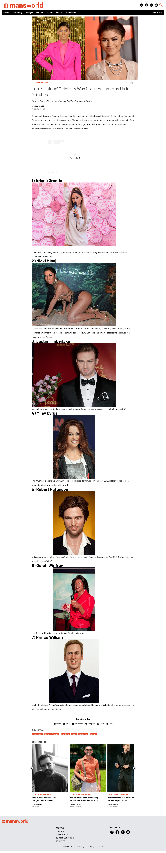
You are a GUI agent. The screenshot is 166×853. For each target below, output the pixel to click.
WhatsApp (77, 724)
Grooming (17, 12)
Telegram (90, 724)
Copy (109, 724)
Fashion (6, 12)
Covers (50, 12)
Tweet (66, 724)
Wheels (59, 12)
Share (57, 724)
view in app (157, 12)
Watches (40, 12)
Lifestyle (29, 12)
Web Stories (71, 12)
